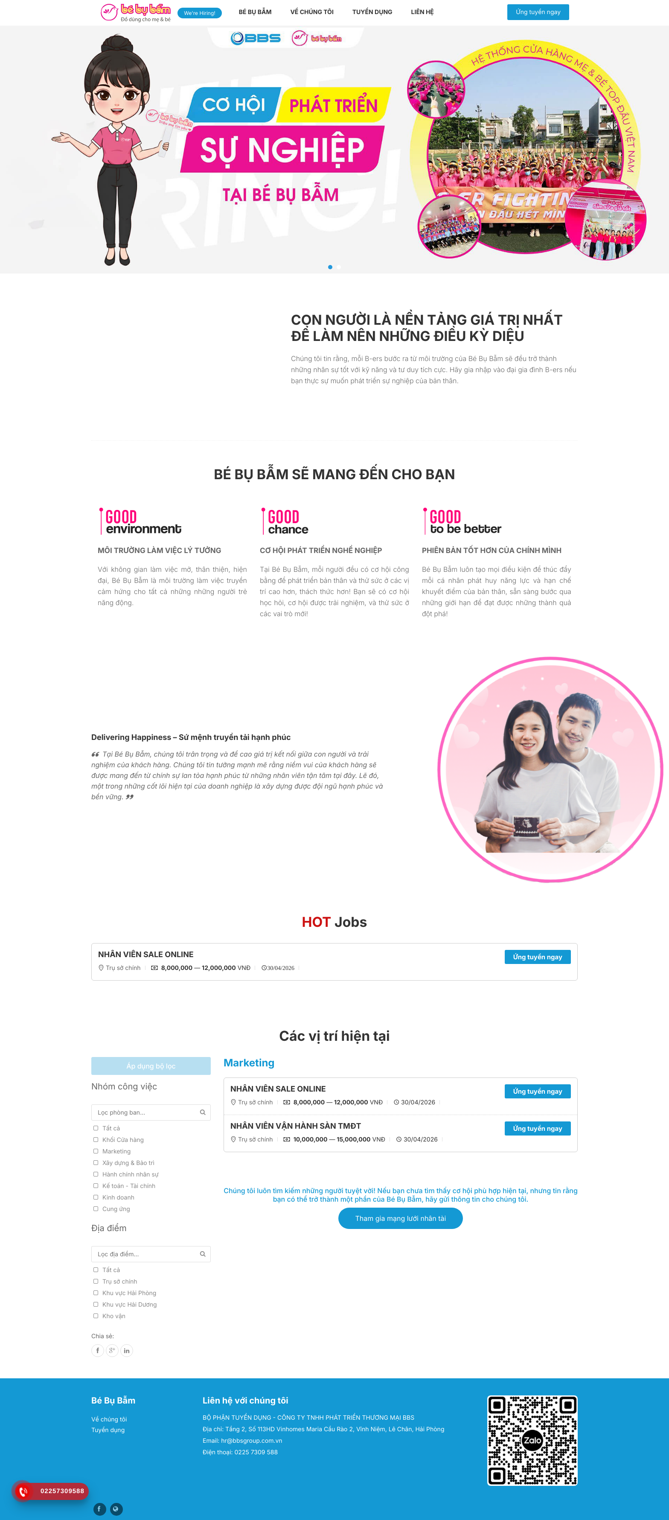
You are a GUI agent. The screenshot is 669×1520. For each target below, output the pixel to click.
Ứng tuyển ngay (538, 12)
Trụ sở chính (123, 968)
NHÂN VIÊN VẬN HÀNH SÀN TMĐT (295, 1126)
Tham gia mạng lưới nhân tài (400, 1218)
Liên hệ (422, 12)
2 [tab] (339, 267)
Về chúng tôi (311, 12)
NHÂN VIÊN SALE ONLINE (146, 954)
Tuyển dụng (372, 12)
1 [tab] (330, 267)
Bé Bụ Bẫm (255, 12)
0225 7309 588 (256, 1452)
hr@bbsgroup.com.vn (251, 1440)
